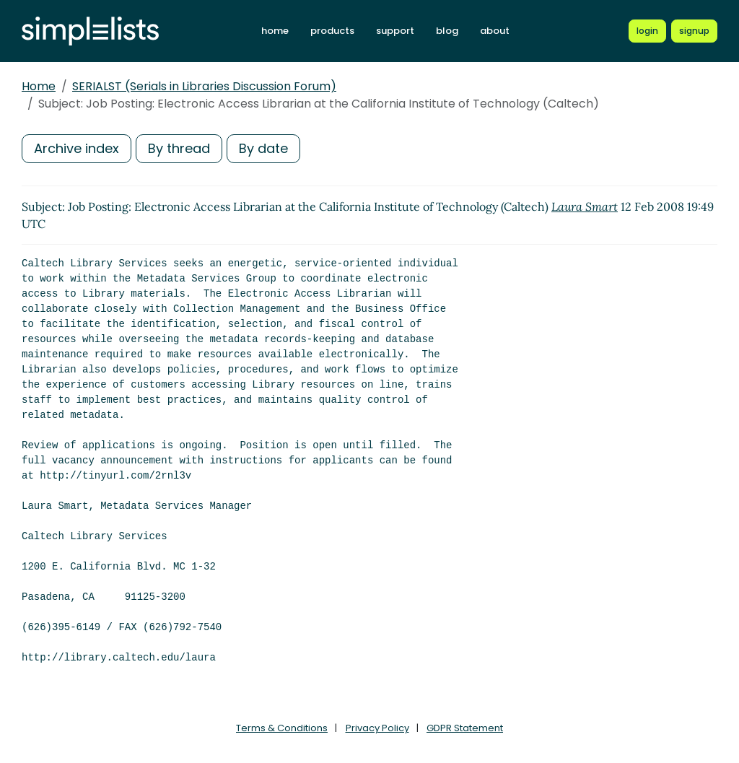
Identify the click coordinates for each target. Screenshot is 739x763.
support (395, 31)
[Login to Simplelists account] (647, 31)
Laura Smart (584, 206)
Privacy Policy (377, 728)
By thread (179, 148)
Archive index (76, 148)
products (332, 31)
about (495, 31)
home (275, 31)
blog (447, 31)
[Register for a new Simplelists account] (694, 31)
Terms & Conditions (282, 728)
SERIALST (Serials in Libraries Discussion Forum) (204, 86)
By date (263, 148)
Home (39, 86)
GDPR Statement (465, 728)
